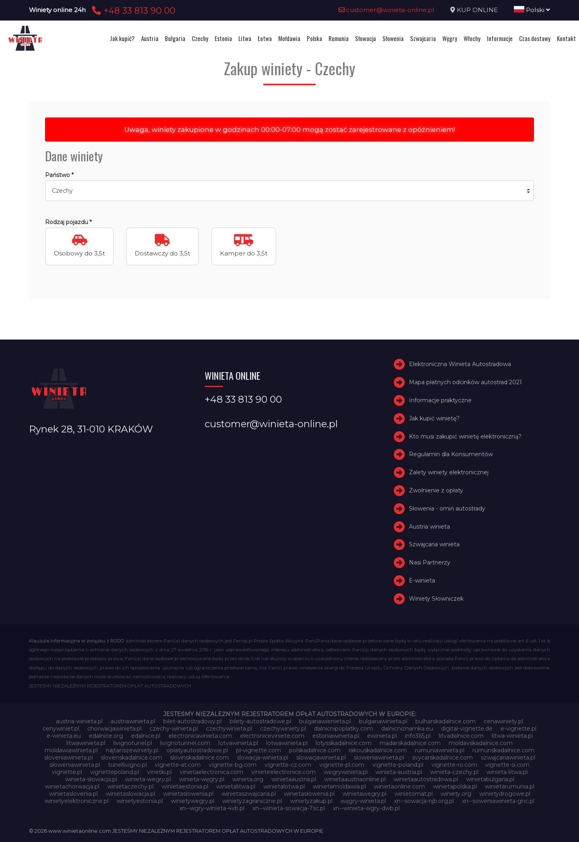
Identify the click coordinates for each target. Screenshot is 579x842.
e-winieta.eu (64, 735)
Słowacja (365, 38)
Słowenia (393, 38)
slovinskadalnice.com (199, 757)
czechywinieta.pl (229, 728)
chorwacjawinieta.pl (114, 728)
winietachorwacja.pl (72, 786)
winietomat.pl (413, 793)
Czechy (200, 38)
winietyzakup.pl (311, 801)
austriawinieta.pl (133, 721)
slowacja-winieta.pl (262, 757)
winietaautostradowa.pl (426, 779)
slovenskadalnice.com (131, 757)
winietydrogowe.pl (504, 793)
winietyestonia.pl (140, 801)
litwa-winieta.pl (512, 735)
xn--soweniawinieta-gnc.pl (498, 801)
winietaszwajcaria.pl (249, 793)
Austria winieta (429, 526)
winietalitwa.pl (235, 786)
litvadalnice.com (461, 735)
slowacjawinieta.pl (321, 757)
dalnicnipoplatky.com (343, 728)
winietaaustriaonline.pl (355, 779)
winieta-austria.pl (399, 772)
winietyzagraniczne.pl (252, 801)
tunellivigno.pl (127, 764)
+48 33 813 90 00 (132, 10)
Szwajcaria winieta (434, 544)
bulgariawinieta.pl (383, 721)
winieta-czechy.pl (454, 772)
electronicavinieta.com (200, 735)
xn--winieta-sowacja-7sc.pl (289, 808)
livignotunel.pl (132, 743)
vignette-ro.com (454, 764)
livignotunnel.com (185, 743)
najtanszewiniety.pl (132, 750)
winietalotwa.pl (284, 786)
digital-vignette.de (467, 728)
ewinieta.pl (382, 735)
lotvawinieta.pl (238, 743)
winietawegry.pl (364, 793)
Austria (149, 38)
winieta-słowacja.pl (91, 779)
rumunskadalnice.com (503, 750)
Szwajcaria (423, 38)
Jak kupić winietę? (434, 418)
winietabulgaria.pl (490, 779)
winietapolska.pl (455, 786)
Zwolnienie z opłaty (436, 490)
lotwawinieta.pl (287, 743)
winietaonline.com (399, 786)
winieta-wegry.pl (148, 779)
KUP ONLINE (477, 10)
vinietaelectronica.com (211, 772)
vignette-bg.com (233, 764)
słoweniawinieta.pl (74, 764)
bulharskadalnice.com (445, 721)
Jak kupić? (122, 38)
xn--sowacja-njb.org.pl (424, 801)
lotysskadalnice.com (344, 743)
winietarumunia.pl (509, 786)
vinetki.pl (159, 772)
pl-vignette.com (258, 750)
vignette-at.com (178, 764)
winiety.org (456, 793)
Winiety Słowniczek (436, 598)
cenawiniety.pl (503, 721)
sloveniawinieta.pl (68, 757)
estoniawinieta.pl (335, 735)
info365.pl (418, 735)
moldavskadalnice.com (481, 743)
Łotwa (265, 38)
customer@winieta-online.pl (386, 10)
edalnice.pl (145, 735)
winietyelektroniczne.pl (77, 801)
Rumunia (339, 38)
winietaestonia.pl (185, 786)
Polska (314, 38)
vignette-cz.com (288, 764)
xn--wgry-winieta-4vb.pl (211, 808)
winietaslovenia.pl (73, 793)
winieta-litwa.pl (507, 772)
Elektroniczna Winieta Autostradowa (460, 364)
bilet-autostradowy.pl (192, 721)
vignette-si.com (507, 764)
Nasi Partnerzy (429, 562)
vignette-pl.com (341, 764)
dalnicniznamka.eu (407, 728)
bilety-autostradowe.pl (260, 721)
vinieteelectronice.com (283, 772)
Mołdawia (289, 38)
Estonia (223, 38)
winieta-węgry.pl (201, 779)
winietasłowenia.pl (309, 793)
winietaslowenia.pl (188, 793)
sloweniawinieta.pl (379, 757)
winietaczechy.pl (130, 786)
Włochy (472, 38)
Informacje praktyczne (440, 400)
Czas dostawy (534, 38)
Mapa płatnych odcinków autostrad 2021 (465, 382)
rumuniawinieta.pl (439, 750)
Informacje (500, 38)
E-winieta (422, 580)
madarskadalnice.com (410, 743)
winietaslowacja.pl (130, 793)
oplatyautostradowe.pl (197, 750)
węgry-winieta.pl (363, 801)
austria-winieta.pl (79, 721)
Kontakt (566, 38)
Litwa (244, 38)
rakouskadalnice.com (378, 750)
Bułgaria (175, 38)
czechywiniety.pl (283, 728)
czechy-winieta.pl (174, 728)
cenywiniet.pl (61, 728)
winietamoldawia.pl (339, 786)
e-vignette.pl (518, 728)
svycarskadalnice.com (442, 757)
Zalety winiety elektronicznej (449, 472)
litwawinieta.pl (85, 743)
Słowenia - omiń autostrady (447, 508)
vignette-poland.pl (397, 764)
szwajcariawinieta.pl (508, 757)
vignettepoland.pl (114, 772)
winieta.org (247, 779)
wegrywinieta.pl (346, 772)
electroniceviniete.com (272, 735)
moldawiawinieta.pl (71, 750)
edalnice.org (106, 735)
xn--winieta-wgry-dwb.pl (366, 808)
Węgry (449, 38)
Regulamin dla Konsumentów (451, 454)
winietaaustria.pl (293, 779)
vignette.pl (67, 772)
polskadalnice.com (315, 750)
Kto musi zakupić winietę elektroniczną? (465, 436)
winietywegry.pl (192, 801)
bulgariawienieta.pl (325, 721)
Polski (532, 10)
